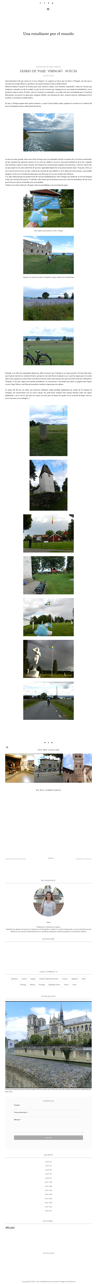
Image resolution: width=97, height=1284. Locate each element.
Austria (24, 979)
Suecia (45, 67)
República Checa (54, 985)
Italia (84, 979)
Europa (39, 67)
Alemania (14, 979)
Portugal (42, 985)
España (33, 979)
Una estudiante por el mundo (47, 1281)
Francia (65, 979)
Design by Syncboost (67, 1281)
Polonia (32, 985)
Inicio (51, 858)
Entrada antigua (84, 859)
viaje (51, 67)
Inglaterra (75, 979)
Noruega (23, 985)
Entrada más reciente (15, 859)
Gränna (34, 81)
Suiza (74, 985)
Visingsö (57, 67)
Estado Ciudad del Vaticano (48, 979)
